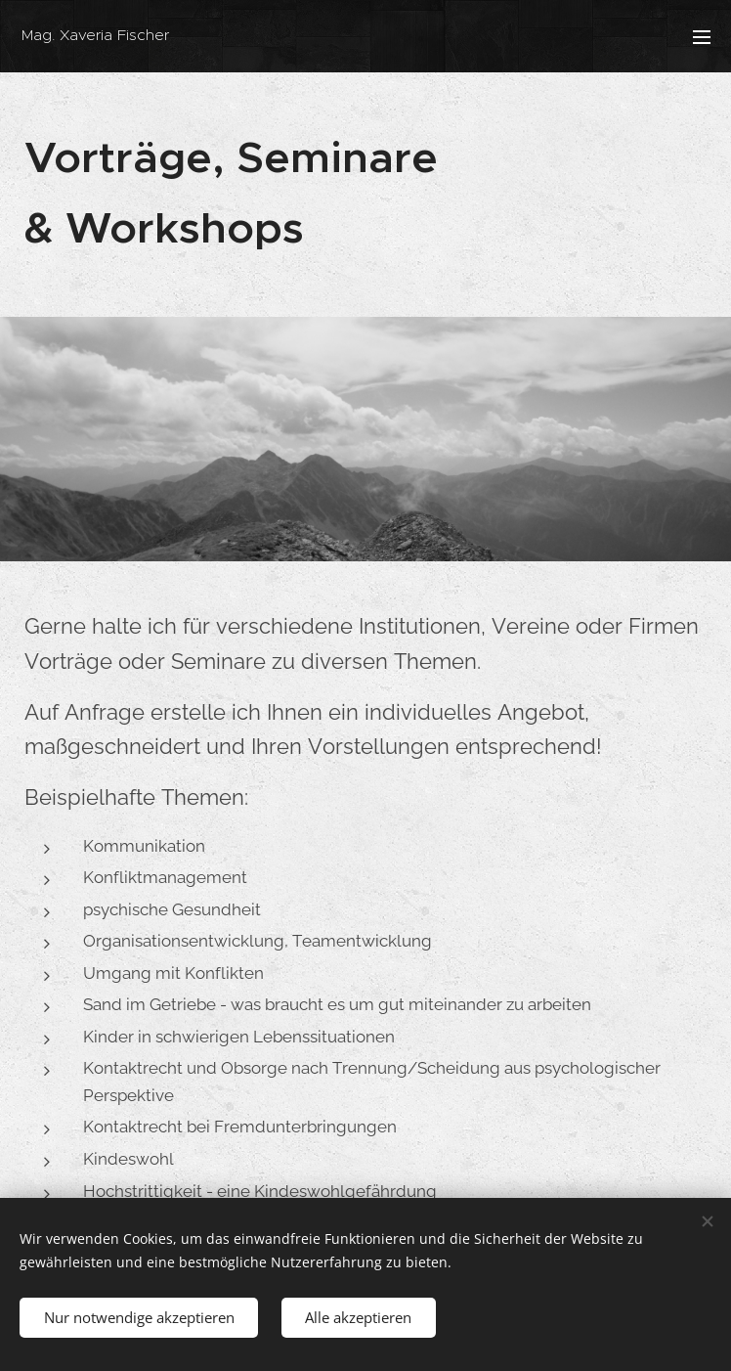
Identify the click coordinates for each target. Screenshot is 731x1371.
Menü (701, 37)
